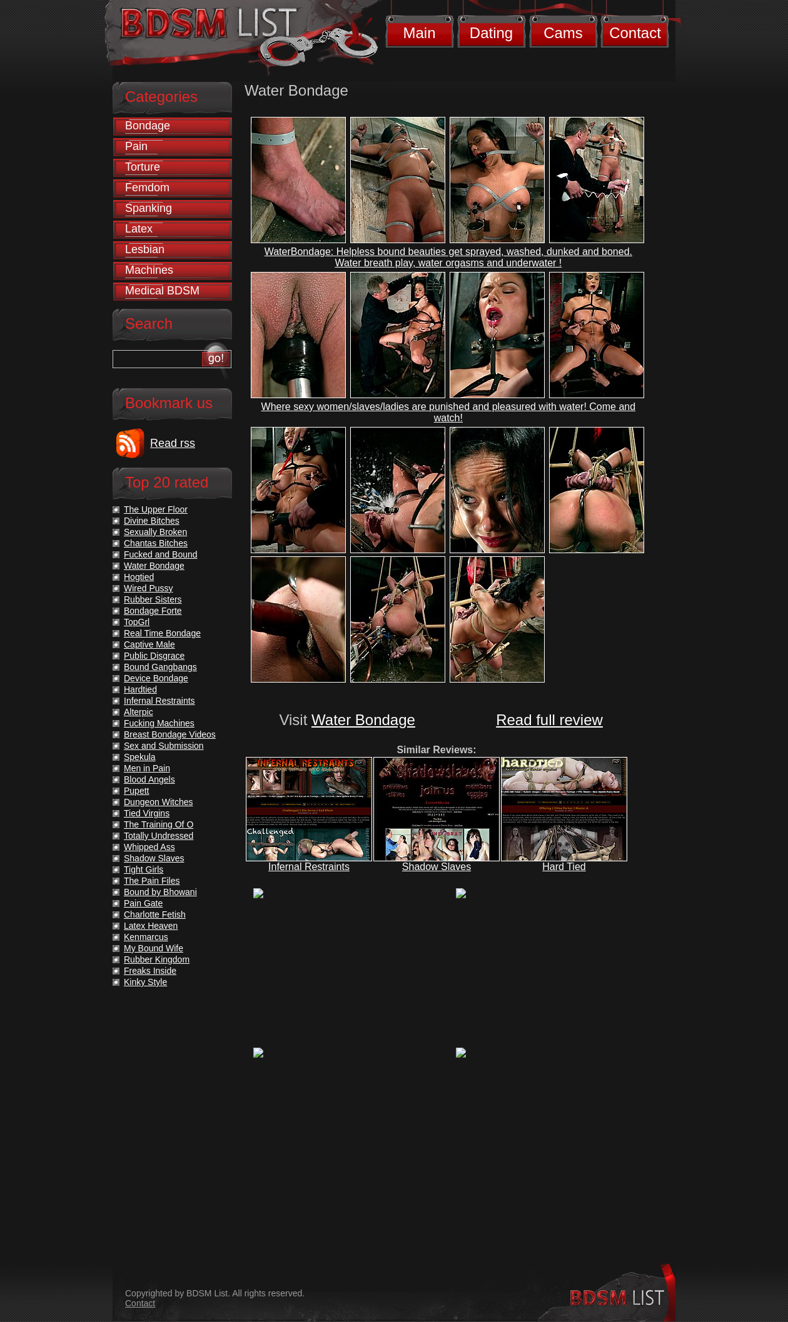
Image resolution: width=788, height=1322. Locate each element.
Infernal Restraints (309, 866)
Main (419, 32)
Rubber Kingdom (156, 959)
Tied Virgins (146, 813)
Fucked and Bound (161, 554)
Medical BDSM (162, 290)
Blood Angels (149, 779)
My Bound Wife (153, 948)
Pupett (136, 791)
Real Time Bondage (162, 633)
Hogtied (139, 577)
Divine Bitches (151, 521)
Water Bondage (363, 719)
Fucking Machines (159, 723)
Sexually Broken (155, 532)
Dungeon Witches (158, 802)
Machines (149, 270)
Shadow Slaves (436, 866)
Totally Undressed (158, 836)
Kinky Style (145, 982)
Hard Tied (563, 866)
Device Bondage (156, 678)
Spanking (148, 208)
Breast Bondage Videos (170, 734)
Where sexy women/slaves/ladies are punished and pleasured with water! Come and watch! (448, 412)
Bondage (147, 125)
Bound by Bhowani (160, 892)
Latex (139, 229)
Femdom (147, 187)
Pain (136, 146)
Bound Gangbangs (160, 667)
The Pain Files (151, 881)
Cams (563, 32)
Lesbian (144, 249)
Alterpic (138, 712)
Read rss (172, 443)
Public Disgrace (154, 656)
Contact (635, 32)
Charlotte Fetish (155, 914)
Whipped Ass (149, 847)
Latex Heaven (151, 926)
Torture (142, 167)
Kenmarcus (146, 937)
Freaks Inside (150, 971)
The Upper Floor (156, 509)
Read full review (549, 719)
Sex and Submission (164, 746)
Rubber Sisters (153, 599)
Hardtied (140, 689)
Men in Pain (147, 768)
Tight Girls (143, 869)
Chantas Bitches (156, 543)
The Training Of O (158, 824)
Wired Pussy (148, 588)
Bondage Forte (153, 611)
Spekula (140, 757)
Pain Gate (143, 903)
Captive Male (149, 644)
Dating (491, 32)
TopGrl (136, 622)
